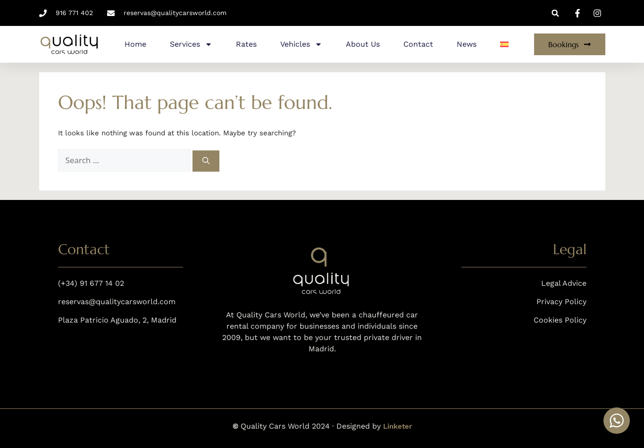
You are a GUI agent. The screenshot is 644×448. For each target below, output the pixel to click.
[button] (555, 13)
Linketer (397, 426)
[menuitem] (504, 44)
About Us (363, 44)
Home (135, 44)
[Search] (205, 161)
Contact (418, 44)
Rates (246, 44)
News (467, 44)
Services (191, 44)
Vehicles (301, 44)
